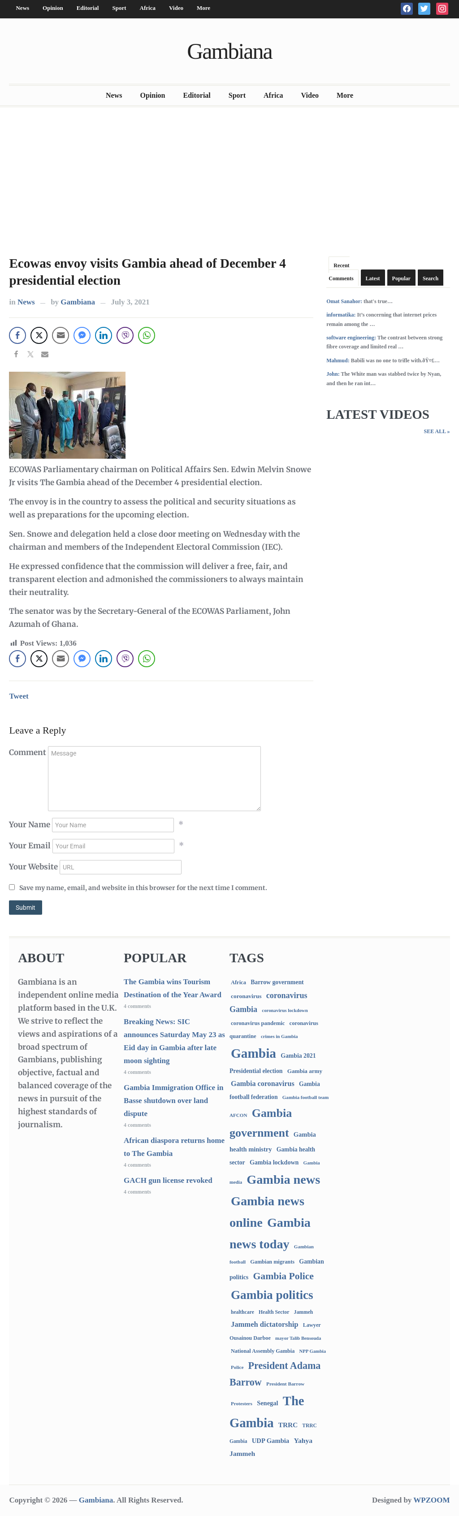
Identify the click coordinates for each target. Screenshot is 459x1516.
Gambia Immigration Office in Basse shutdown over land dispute (173, 1100)
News (22, 7)
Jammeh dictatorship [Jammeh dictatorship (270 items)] (265, 1324)
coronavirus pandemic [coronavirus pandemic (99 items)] (258, 1023)
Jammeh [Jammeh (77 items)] (303, 1312)
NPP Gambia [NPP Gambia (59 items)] (312, 1351)
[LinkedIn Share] (103, 335)
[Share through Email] (60, 335)
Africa (148, 7)
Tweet (18, 696)
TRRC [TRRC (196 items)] (288, 1425)
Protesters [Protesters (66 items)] (241, 1403)
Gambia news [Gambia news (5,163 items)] (283, 1179)
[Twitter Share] (39, 335)
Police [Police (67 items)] (237, 1367)
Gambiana (229, 51)
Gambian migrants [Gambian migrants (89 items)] (272, 1262)
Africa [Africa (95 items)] (238, 982)
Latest (373, 278)
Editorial (88, 7)
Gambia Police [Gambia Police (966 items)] (283, 1276)
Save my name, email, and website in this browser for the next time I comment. (143, 888)
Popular (401, 278)
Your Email (30, 846)
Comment (27, 752)
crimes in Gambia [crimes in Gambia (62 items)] (279, 1036)
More (203, 7)
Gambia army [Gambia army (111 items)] (304, 1071)
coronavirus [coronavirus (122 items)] (246, 996)
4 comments (137, 1006)
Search (430, 278)
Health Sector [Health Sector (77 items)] (274, 1312)
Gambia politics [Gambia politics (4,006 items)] (272, 1295)
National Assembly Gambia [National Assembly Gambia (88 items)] (262, 1351)
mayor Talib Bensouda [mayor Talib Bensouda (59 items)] (298, 1338)
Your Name (29, 825)
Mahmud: (337, 360)
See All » (437, 431)
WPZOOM (431, 1500)
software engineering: (351, 337)
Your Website (33, 867)
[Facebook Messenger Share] (82, 335)
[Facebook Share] (17, 335)
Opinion (53, 7)
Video (176, 7)
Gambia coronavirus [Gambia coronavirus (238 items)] (262, 1083)
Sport (119, 7)
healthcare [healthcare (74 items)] (242, 1312)
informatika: (340, 315)
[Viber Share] (125, 335)
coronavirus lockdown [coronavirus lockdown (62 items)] (284, 1010)
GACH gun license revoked (168, 1180)
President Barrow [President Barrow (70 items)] (285, 1383)
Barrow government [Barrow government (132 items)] (277, 982)
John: (332, 374)
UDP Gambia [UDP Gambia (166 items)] (270, 1440)
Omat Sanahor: (344, 301)
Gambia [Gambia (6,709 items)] (253, 1053)
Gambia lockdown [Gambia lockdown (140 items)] (274, 1162)
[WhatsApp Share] (146, 335)
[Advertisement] (229, 179)
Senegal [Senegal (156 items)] (267, 1403)
